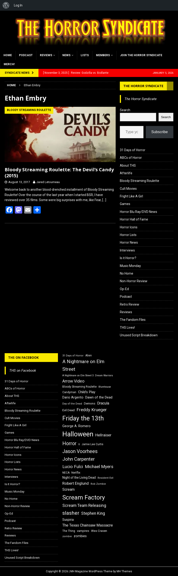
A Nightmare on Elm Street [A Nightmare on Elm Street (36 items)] (83, 365)
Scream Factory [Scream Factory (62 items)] (83, 497)
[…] (104, 200)
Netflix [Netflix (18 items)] (75, 472)
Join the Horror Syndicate (141, 55)
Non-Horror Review (133, 281)
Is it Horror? (128, 258)
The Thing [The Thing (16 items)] (68, 531)
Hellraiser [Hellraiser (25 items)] (103, 435)
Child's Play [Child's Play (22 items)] (86, 392)
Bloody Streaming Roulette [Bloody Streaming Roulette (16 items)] (79, 386)
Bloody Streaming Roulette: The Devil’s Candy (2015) (59, 172)
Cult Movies (128, 188)
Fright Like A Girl (131, 196)
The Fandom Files (133, 320)
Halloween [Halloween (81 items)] (77, 434)
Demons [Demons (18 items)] (89, 403)
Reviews (46, 55)
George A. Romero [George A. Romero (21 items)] (76, 426)
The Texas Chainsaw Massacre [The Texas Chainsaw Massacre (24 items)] (87, 525)
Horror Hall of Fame (134, 219)
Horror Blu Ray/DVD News (138, 212)
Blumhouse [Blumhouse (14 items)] (105, 386)
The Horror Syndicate (143, 86)
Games (125, 204)
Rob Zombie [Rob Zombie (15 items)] (98, 483)
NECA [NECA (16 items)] (66, 472)
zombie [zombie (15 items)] (67, 536)
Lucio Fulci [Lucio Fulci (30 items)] (72, 466)
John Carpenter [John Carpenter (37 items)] (78, 459)
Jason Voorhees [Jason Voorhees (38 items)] (80, 451)
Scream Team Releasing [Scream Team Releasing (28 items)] (84, 505)
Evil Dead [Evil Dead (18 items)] (68, 410)
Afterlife (126, 173)
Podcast (26, 55)
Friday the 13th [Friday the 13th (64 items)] (83, 418)
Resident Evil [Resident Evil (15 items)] (105, 477)
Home (7, 55)
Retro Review (129, 304)
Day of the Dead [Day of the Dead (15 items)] (72, 403)
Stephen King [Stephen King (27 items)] (93, 513)
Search (125, 110)
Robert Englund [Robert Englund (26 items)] (75, 483)
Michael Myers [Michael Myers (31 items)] (99, 466)
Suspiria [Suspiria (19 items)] (68, 519)
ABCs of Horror (131, 157)
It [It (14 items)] (79, 444)
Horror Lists (128, 235)
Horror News (129, 242)
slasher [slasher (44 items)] (70, 513)
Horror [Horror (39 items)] (69, 443)
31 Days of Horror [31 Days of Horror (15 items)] (72, 355)
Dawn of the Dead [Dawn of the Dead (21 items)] (98, 397)
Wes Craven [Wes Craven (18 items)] (99, 531)
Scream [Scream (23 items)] (68, 489)
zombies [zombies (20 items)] (80, 536)
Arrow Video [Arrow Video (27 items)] (73, 381)
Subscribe (159, 132)
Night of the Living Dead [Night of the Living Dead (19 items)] (79, 477)
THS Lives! (127, 327)
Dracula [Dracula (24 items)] (103, 403)
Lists (85, 55)
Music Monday (130, 266)
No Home (126, 273)
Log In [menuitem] (18, 5)
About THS (128, 165)
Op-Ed (124, 289)
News (66, 55)
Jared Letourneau (48, 182)
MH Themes (124, 571)
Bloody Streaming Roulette (139, 181)
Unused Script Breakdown (139, 335)
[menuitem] (6, 5)
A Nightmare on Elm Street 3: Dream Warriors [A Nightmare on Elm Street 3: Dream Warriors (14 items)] (87, 375)
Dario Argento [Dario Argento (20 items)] (72, 397)
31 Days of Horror (132, 150)
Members (103, 55)
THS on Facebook (23, 357)
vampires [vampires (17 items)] (83, 531)
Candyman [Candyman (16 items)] (69, 392)
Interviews (127, 250)
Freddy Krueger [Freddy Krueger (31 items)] (91, 409)
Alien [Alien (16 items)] (88, 355)
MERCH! (9, 64)
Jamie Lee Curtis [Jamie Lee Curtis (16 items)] (92, 444)
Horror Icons (128, 227)
